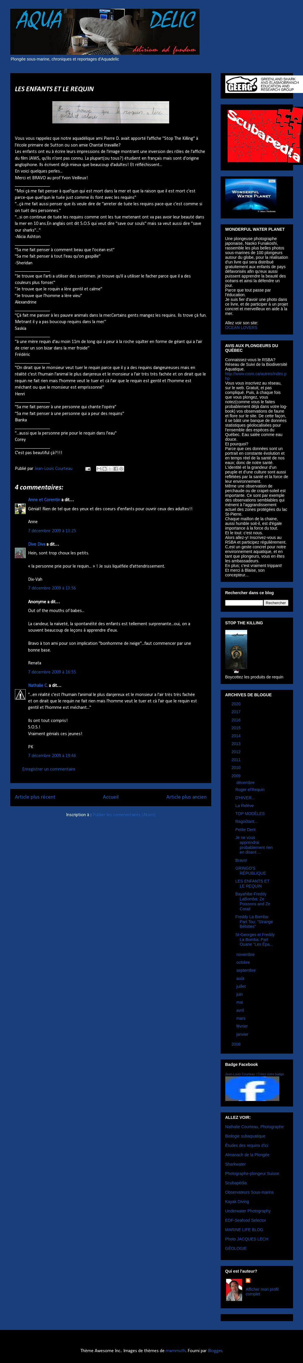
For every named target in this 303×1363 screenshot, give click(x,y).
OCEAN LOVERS (241, 327)
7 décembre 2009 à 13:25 (52, 531)
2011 (236, 759)
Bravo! (241, 860)
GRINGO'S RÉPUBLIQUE (250, 871)
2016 (236, 720)
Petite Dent (245, 829)
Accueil (111, 797)
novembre (246, 954)
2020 (236, 704)
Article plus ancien (186, 797)
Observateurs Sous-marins (249, 1192)
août (240, 978)
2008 (236, 1044)
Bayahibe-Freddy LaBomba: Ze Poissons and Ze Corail (252, 901)
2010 (236, 767)
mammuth (176, 1351)
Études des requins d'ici (246, 1145)
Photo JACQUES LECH (247, 1239)
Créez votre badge (271, 1074)
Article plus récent (35, 797)
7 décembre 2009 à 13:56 (52, 588)
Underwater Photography (248, 1211)
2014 (236, 735)
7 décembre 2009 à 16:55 (52, 672)
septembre (246, 970)
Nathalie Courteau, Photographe (254, 1126)
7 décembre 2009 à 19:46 (52, 756)
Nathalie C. (38, 685)
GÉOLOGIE (236, 1248)
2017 (236, 711)
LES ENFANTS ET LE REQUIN (252, 883)
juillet (241, 986)
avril (240, 1010)
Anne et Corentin (44, 500)
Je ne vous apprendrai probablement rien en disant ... (254, 844)
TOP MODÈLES (250, 813)
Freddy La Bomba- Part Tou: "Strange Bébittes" (254, 921)
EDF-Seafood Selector (245, 1220)
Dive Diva (36, 544)
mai (240, 1002)
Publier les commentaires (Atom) (124, 815)
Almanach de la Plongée (247, 1154)
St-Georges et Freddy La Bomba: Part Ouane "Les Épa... (255, 939)
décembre (246, 782)
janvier (243, 1034)
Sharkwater (235, 1164)
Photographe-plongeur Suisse (252, 1173)
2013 (236, 743)
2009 (236, 775)
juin (240, 994)
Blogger (215, 1351)
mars (241, 1018)
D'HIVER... (245, 797)
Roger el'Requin (249, 789)
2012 (236, 751)
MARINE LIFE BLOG (244, 1229)
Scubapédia (236, 1183)
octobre (243, 962)
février (242, 1026)
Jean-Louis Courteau (240, 1074)
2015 (236, 728)
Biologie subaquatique (245, 1136)
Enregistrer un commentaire (48, 769)
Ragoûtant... (246, 821)
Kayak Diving (237, 1201)
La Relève (244, 805)
